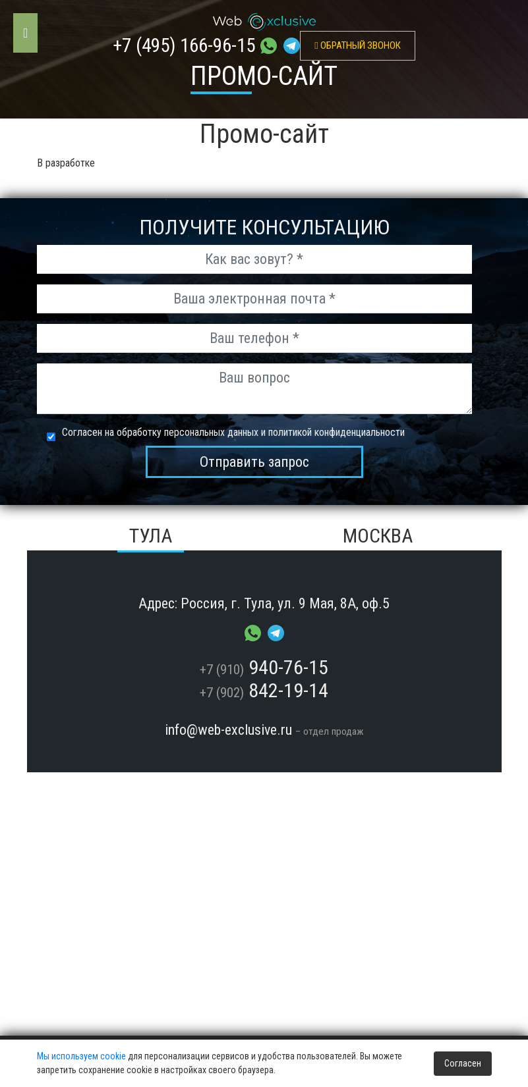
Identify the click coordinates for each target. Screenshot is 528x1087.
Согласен (462, 1063)
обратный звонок (357, 45)
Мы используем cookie (81, 1056)
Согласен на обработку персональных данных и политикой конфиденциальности (233, 432)
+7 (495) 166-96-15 (184, 45)
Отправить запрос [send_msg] (254, 462)
